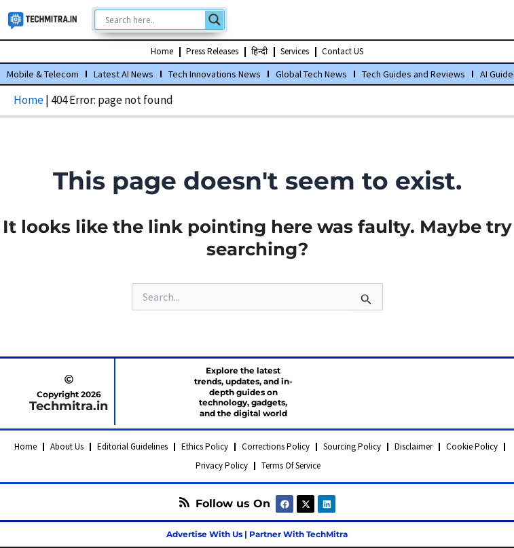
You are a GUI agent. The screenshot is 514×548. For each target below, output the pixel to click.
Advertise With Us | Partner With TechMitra (257, 534)
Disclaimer (413, 446)
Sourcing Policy (352, 446)
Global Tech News (311, 74)
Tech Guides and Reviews (413, 74)
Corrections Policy (276, 446)
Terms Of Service (290, 465)
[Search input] (153, 19)
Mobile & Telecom (43, 74)
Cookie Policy (472, 446)
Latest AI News (123, 74)
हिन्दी (259, 51)
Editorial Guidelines (132, 446)
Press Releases (212, 51)
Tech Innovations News (214, 74)
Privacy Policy (222, 465)
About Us (67, 446)
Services (294, 51)
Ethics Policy (204, 446)
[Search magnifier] (214, 19)
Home (162, 51)
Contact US (342, 51)
